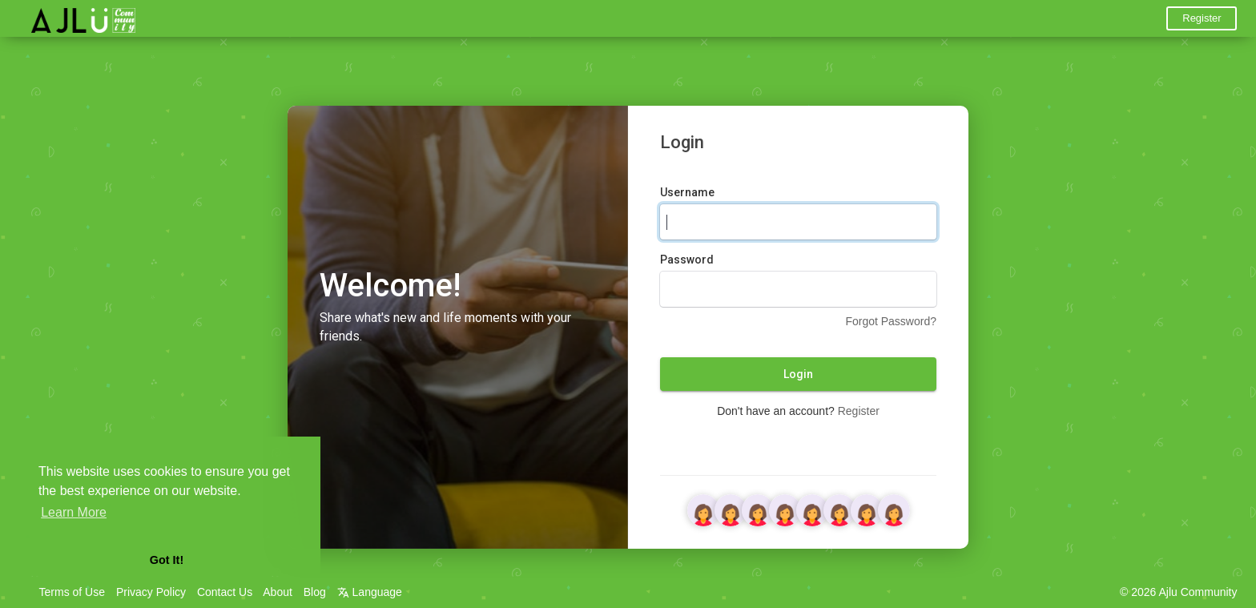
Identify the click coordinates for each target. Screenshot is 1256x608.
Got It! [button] (166, 560)
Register (1201, 18)
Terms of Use (72, 592)
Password (687, 259)
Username (687, 192)
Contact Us (224, 592)
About (277, 592)
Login (798, 374)
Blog (315, 592)
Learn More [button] (74, 512)
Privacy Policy (151, 592)
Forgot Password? (890, 321)
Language (369, 592)
